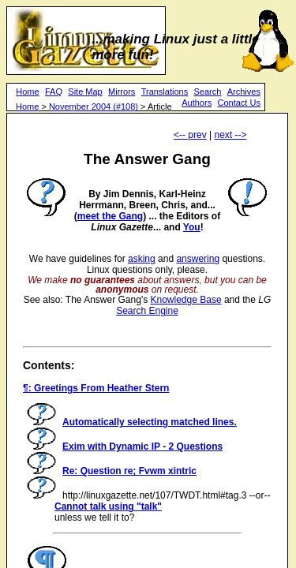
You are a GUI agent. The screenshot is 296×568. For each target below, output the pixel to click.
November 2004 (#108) (93, 106)
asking (141, 258)
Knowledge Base (186, 299)
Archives (243, 91)
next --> (230, 134)
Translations (165, 91)
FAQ (53, 91)
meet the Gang (110, 216)
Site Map (85, 91)
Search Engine (147, 310)
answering (197, 258)
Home (27, 91)
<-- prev (190, 134)
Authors (197, 102)
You (191, 227)
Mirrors (121, 91)
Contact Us (238, 102)
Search (208, 91)
